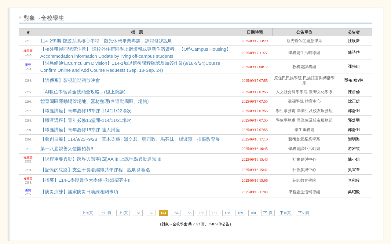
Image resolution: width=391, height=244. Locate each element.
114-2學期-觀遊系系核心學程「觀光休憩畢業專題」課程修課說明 (106, 40)
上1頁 (123, 213)
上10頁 (105, 213)
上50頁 (87, 213)
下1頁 (267, 213)
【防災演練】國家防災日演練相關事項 (79, 191)
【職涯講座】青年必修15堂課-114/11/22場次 (85, 110)
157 (214, 213)
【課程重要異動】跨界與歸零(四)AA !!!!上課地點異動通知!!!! (101, 159)
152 (150, 213)
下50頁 (303, 213)
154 (176, 213)
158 (227, 213)
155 (189, 213)
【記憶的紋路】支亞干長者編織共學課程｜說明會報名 (95, 169)
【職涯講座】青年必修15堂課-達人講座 (80, 129)
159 (240, 213)
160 (253, 213)
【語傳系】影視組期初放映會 (70, 80)
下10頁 (285, 213)
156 (201, 213)
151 (138, 213)
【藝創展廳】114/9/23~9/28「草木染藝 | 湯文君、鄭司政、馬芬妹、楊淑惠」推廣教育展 (130, 139)
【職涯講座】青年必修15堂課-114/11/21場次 (85, 120)
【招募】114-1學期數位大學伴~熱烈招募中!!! (86, 180)
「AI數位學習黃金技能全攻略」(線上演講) (83, 91)
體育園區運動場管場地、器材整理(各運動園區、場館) (94, 101)
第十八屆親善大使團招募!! (66, 148)
